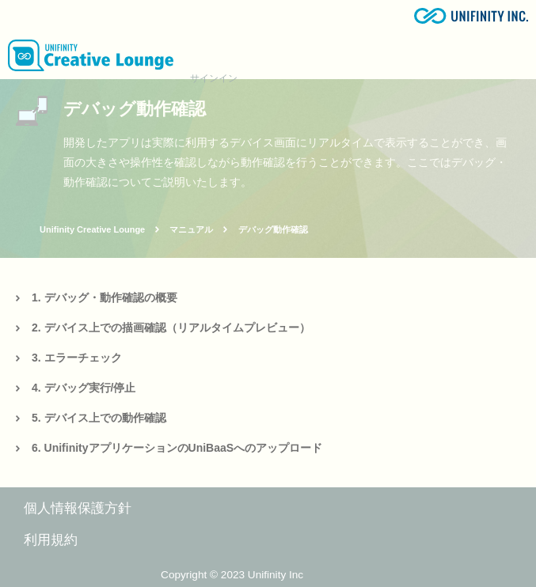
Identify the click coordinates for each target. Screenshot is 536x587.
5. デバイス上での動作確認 (99, 417)
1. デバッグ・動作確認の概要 (104, 297)
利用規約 (51, 539)
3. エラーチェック (77, 357)
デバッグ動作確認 (273, 229)
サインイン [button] (214, 78)
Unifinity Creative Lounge (92, 229)
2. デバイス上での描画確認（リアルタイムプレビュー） (171, 327)
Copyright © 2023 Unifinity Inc (232, 575)
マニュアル (191, 229)
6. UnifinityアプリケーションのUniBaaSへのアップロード (177, 447)
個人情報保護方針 (77, 508)
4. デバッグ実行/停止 (83, 387)
